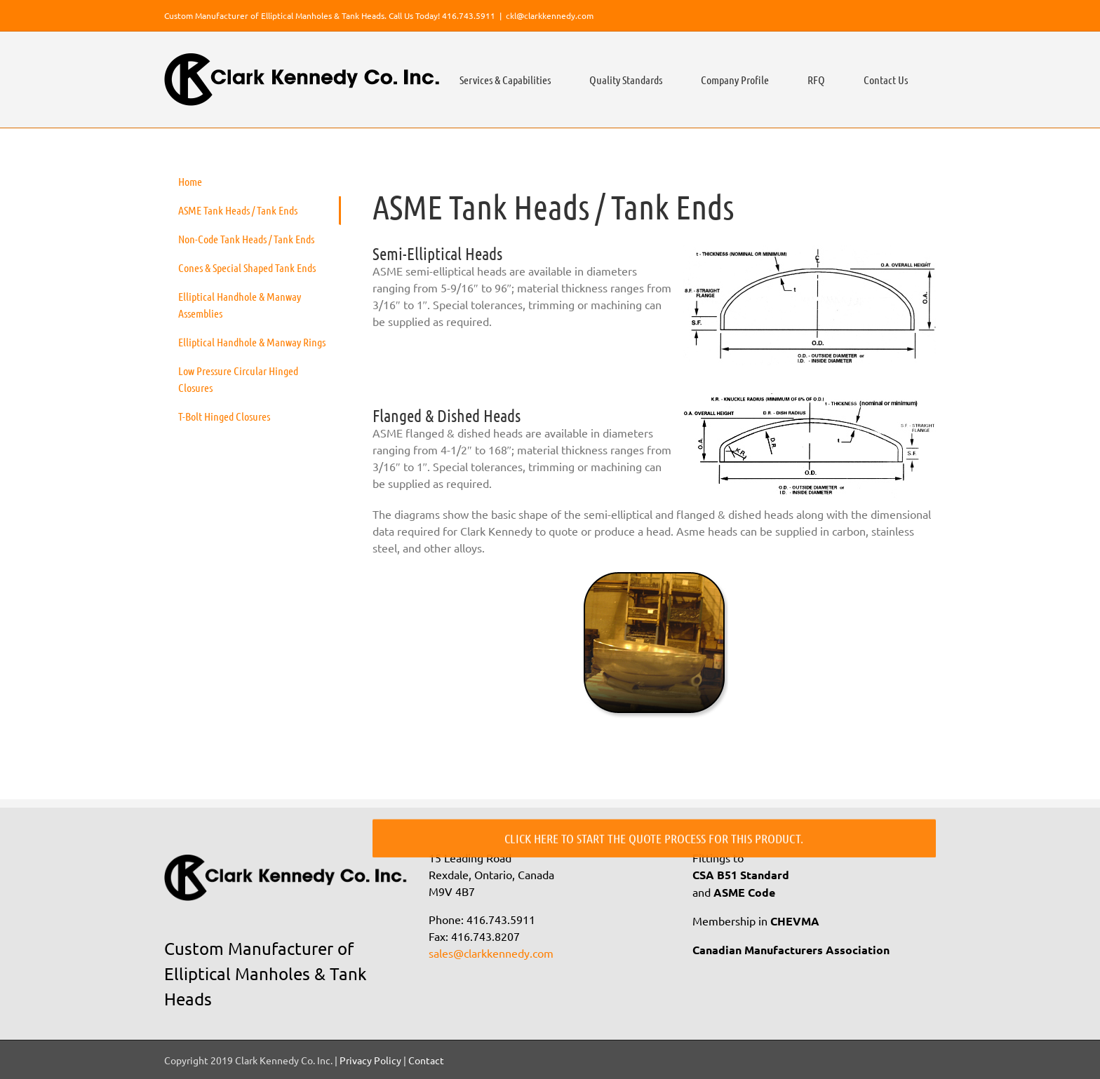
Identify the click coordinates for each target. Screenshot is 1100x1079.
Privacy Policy (370, 1060)
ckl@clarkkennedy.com (549, 15)
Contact (426, 1060)
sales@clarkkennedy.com (491, 953)
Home (190, 181)
